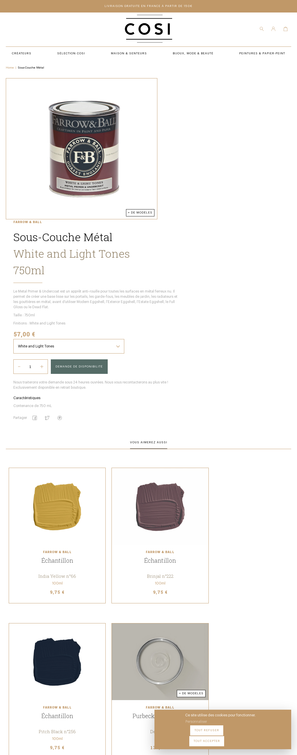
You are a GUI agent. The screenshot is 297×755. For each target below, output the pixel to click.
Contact (149, 666)
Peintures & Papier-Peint (165, 650)
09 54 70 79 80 (41, 698)
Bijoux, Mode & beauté (100, 674)
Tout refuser (236, 737)
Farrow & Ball (157, 82)
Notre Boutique (156, 658)
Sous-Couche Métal (31, 70)
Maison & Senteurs (98, 666)
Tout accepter (271, 737)
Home (10, 70)
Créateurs (90, 658)
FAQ (145, 674)
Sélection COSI (94, 650)
